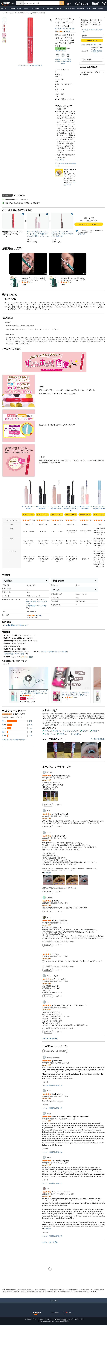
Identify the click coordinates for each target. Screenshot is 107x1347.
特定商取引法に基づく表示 (75, 1319)
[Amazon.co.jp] (8, 3)
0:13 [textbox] (84, 273)
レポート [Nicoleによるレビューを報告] (45, 1148)
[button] (4, 8)
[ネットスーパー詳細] (52, 8)
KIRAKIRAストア (96, 44)
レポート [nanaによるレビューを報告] (59, 970)
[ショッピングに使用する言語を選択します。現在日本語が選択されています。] (55, 1312)
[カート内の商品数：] (103, 3)
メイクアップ (15, 13)
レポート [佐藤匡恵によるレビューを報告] (59, 911)
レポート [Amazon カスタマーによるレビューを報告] (59, 996)
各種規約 (63, 1319)
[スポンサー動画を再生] (28, 678)
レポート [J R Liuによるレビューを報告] (45, 1104)
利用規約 (28, 1319)
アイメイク (23, 13)
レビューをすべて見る (49, 1038)
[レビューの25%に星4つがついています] (17, 725)
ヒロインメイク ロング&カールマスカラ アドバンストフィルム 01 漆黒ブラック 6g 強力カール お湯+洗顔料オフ (75, 694)
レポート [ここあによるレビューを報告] (59, 891)
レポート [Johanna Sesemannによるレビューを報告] (45, 1082)
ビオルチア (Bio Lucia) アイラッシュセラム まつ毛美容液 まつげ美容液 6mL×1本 (33, 692)
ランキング (58, 8)
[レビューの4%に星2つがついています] (17, 732)
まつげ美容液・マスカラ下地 (36, 13)
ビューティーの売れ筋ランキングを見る (36, 601)
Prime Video (81, 8)
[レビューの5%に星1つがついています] (17, 736)
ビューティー (6, 13)
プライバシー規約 (37, 1319)
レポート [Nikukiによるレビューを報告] (45, 1180)
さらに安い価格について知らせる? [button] (16, 625)
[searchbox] (41, 3)
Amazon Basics (69, 8)
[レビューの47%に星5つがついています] (17, 721)
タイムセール (91, 8)
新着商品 (101, 8)
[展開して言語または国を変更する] (62, 1313)
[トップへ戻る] (53, 1303)
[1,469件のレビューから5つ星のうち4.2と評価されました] (76, 697)
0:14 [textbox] (45, 273)
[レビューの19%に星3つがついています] (17, 728)
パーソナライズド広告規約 (52, 1319)
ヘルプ (26, 8)
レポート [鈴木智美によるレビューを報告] (59, 805)
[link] (37, 221)
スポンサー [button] (6, 664)
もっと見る (60, 160)
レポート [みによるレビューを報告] (59, 1032)
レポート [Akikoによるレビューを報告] (59, 945)
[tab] (46, 731)
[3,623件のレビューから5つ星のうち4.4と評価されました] (34, 695)
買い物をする (60, 50)
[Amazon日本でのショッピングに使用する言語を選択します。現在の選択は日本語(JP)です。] (69, 3)
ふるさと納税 (34, 8)
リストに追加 (86, 60)
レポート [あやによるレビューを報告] (59, 826)
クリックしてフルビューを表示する (30, 65)
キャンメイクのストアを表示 (64, 29)
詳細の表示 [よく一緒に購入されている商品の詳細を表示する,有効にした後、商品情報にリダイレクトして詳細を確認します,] (81, 234)
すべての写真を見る (97, 739)
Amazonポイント (15, 8)
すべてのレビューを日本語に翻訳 (55, 1051)
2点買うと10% (60, 48)
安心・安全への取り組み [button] (63, 61)
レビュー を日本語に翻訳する (52, 1085)
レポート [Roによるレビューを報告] (45, 1232)
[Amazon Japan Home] (37, 1313)
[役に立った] (47, 804)
